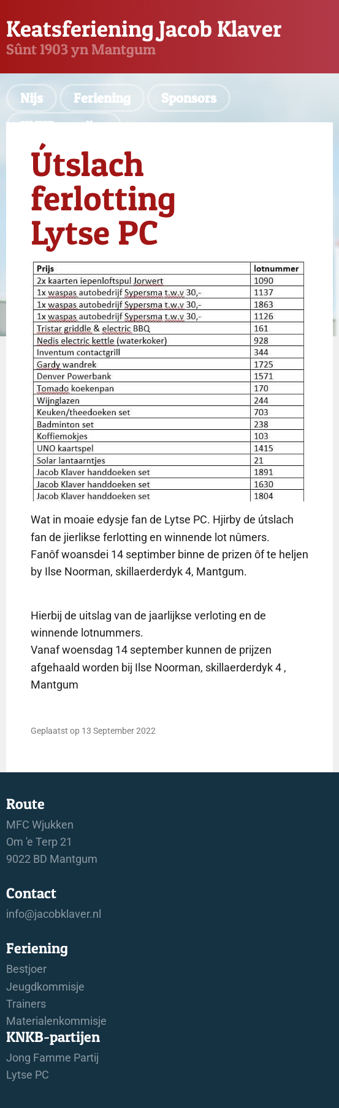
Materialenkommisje (56, 1021)
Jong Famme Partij (52, 1058)
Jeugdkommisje (45, 987)
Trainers (26, 1004)
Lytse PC (27, 1075)
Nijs (31, 97)
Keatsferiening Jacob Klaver (143, 28)
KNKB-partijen (63, 126)
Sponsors (188, 97)
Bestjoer (26, 969)
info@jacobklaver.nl (53, 914)
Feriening (102, 97)
